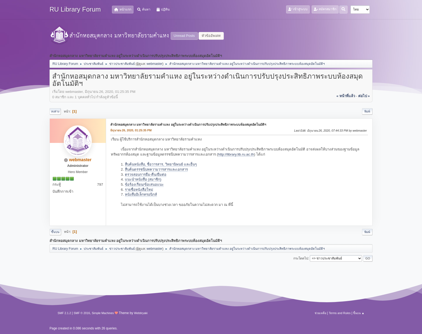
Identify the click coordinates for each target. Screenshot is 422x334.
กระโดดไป (300, 258)
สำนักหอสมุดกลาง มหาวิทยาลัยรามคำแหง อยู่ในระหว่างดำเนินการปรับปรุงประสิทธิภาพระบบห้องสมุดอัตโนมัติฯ (188, 124)
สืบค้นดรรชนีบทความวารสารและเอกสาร (156, 169)
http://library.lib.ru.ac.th (236, 154)
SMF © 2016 (82, 313)
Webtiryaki (140, 313)
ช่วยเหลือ (320, 313)
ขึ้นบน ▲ (358, 313)
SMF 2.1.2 (64, 313)
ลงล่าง (55, 111)
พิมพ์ (367, 111)
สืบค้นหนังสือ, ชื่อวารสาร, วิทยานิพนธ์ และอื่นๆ (161, 164)
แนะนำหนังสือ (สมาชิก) (143, 179)
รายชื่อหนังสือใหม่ (139, 190)
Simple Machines (103, 313)
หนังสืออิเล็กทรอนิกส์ (141, 194)
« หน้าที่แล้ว (345, 96)
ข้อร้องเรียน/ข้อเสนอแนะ (144, 184)
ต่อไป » (364, 96)
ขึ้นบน (55, 232)
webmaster (155, 64)
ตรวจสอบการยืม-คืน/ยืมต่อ (145, 175)
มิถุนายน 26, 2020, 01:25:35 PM (131, 130)
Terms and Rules (340, 313)
